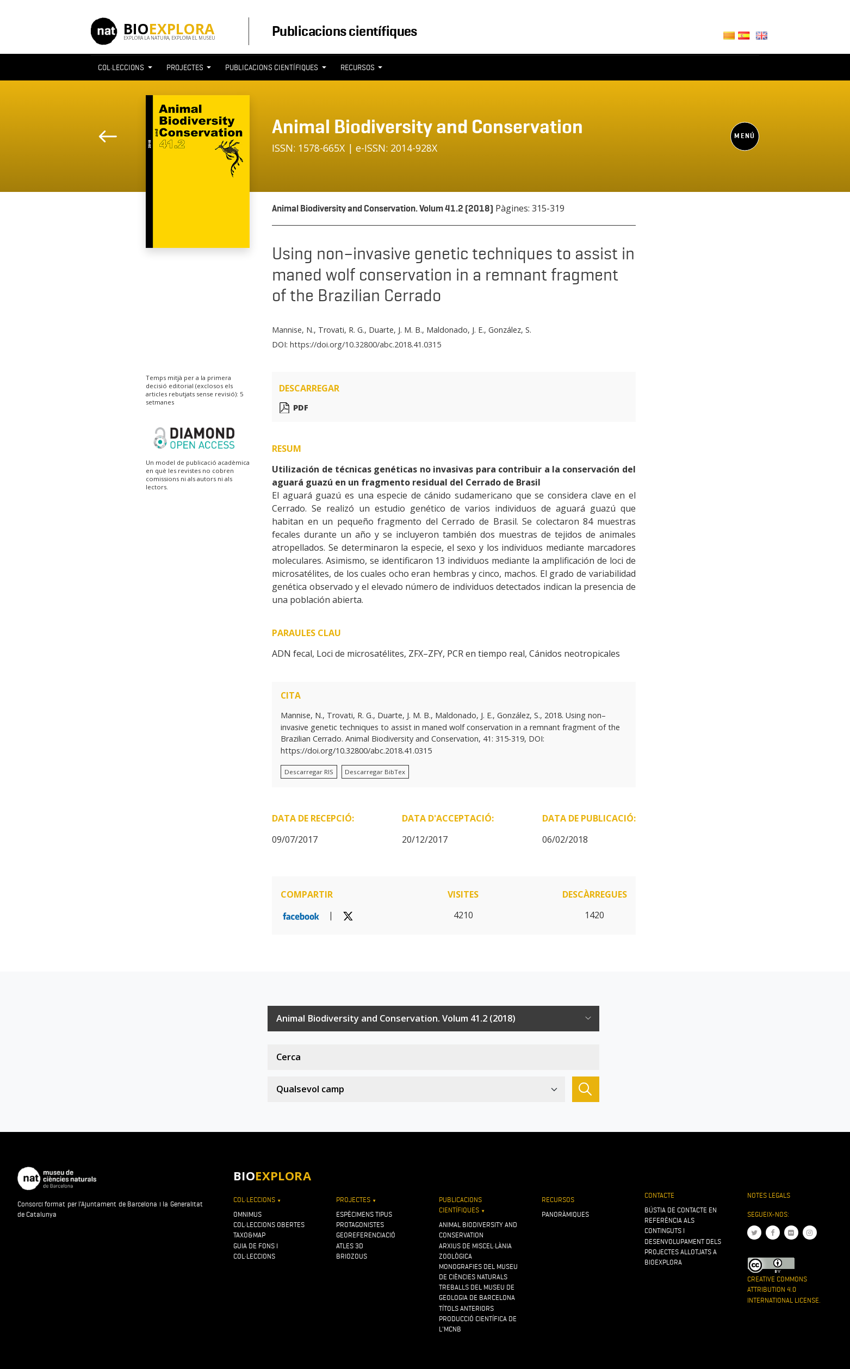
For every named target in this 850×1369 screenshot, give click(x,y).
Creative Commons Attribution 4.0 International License (783, 1289)
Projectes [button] (185, 67)
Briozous (351, 1256)
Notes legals (768, 1195)
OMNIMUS (247, 1214)
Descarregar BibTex (375, 772)
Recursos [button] (358, 67)
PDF (300, 407)
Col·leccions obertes (269, 1225)
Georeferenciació (365, 1235)
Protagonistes (360, 1225)
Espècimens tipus (364, 1214)
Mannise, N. (293, 330)
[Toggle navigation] (739, 87)
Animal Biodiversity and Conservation (427, 127)
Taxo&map (249, 1235)
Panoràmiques (565, 1214)
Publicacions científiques (344, 31)
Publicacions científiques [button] (272, 67)
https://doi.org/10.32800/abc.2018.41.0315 (365, 344)
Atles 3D (349, 1246)
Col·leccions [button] (122, 67)
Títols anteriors (466, 1308)
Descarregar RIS (308, 772)
